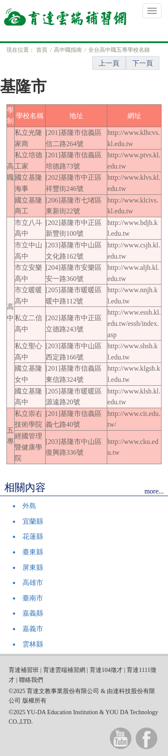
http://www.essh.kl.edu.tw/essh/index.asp (134, 323)
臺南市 (32, 598)
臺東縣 (32, 552)
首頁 (41, 50)
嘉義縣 (32, 613)
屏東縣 (32, 567)
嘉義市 (32, 628)
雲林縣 (32, 644)
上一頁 (109, 63)
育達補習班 (24, 670)
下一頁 (142, 63)
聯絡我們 (31, 680)
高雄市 (32, 582)
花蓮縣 (32, 536)
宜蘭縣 (32, 521)
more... (154, 491)
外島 (29, 505)
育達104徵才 (106, 670)
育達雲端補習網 (64, 670)
